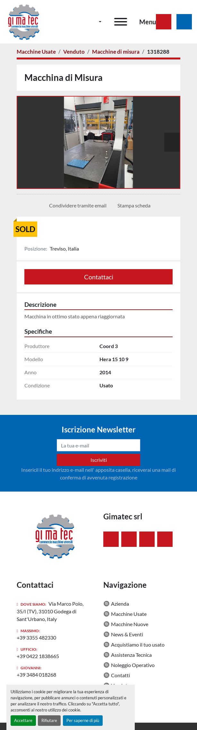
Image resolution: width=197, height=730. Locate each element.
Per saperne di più (82, 720)
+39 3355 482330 (36, 637)
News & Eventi (127, 634)
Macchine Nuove (129, 624)
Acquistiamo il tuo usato (138, 644)
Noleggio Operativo (133, 665)
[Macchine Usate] (36, 51)
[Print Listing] (133, 205)
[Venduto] (74, 51)
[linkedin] (129, 539)
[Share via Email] (76, 205)
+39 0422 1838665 (38, 656)
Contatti (120, 675)
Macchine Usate (129, 614)
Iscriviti (98, 460)
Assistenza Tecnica (131, 655)
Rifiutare (49, 720)
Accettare (23, 720)
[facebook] (111, 539)
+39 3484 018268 (36, 675)
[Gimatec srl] (55, 535)
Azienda (120, 604)
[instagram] (147, 539)
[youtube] (165, 539)
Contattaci (98, 277)
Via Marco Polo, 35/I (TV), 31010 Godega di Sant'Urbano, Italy (50, 611)
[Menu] (120, 22)
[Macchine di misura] (116, 51)
